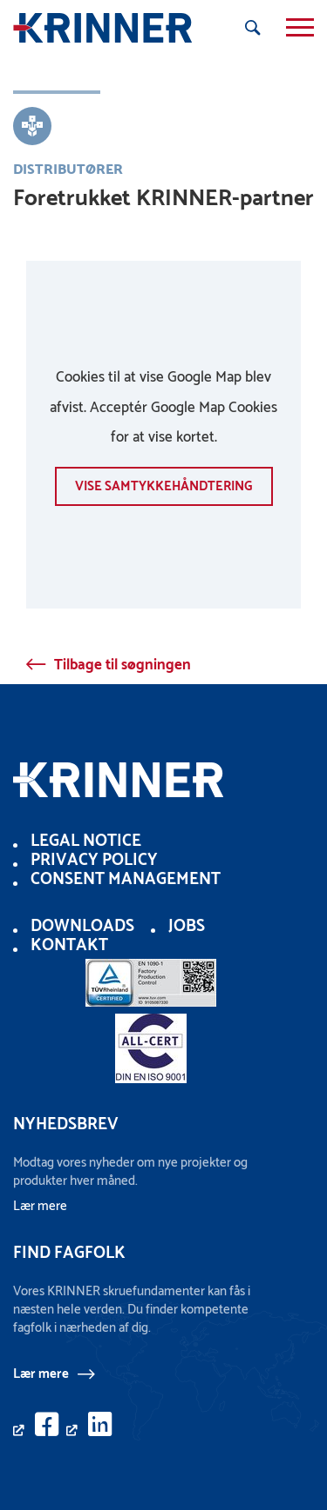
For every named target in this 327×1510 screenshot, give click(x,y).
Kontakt (69, 945)
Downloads (82, 926)
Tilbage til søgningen (122, 665)
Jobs (186, 926)
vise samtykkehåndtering (163, 486)
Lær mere (41, 1373)
